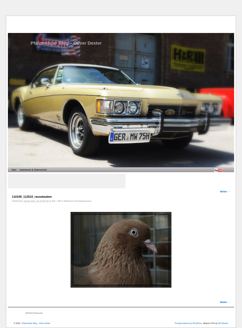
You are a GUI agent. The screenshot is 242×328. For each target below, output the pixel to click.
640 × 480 (56, 201)
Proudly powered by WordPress (188, 323)
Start (13, 169)
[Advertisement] (121, 8)
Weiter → (225, 191)
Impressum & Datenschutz (33, 169)
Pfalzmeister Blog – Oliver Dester (66, 43)
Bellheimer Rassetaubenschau (78, 201)
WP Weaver (223, 323)
